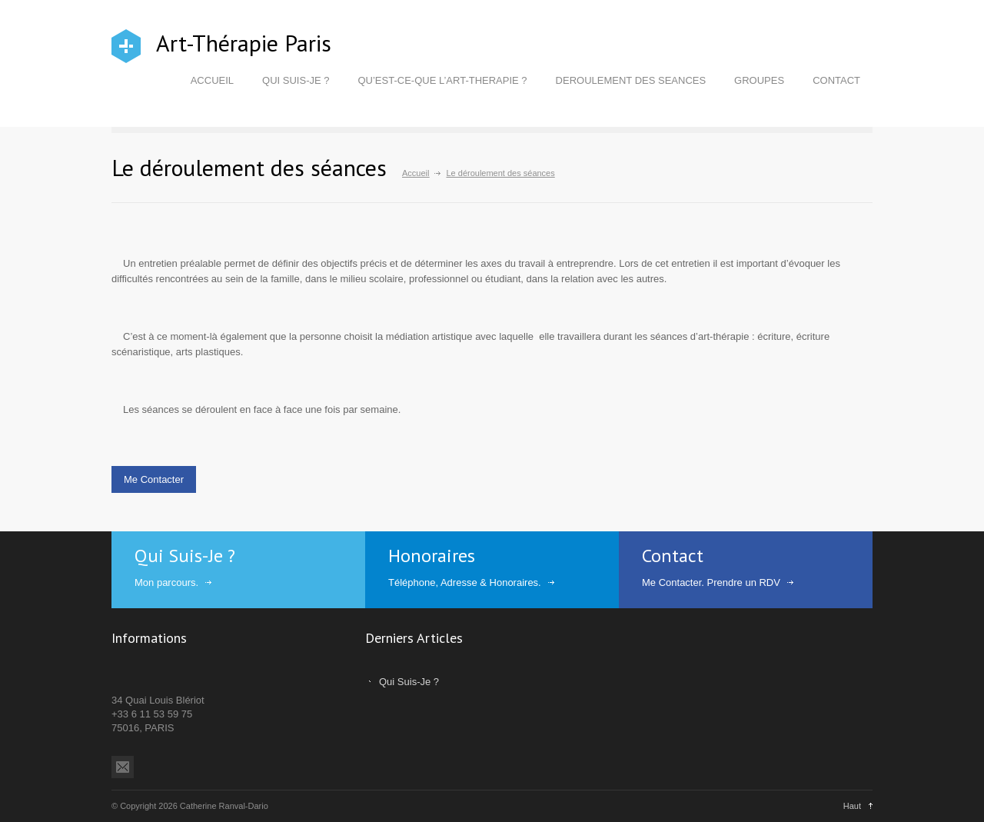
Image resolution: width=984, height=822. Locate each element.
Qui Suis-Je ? (409, 681)
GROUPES (759, 80)
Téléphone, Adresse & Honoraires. (464, 582)
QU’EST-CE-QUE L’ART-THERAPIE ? (442, 80)
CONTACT (836, 80)
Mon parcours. (166, 582)
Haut (852, 805)
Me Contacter (154, 479)
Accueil (415, 173)
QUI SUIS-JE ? (295, 80)
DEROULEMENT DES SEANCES (631, 80)
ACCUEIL (212, 80)
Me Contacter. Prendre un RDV (711, 582)
